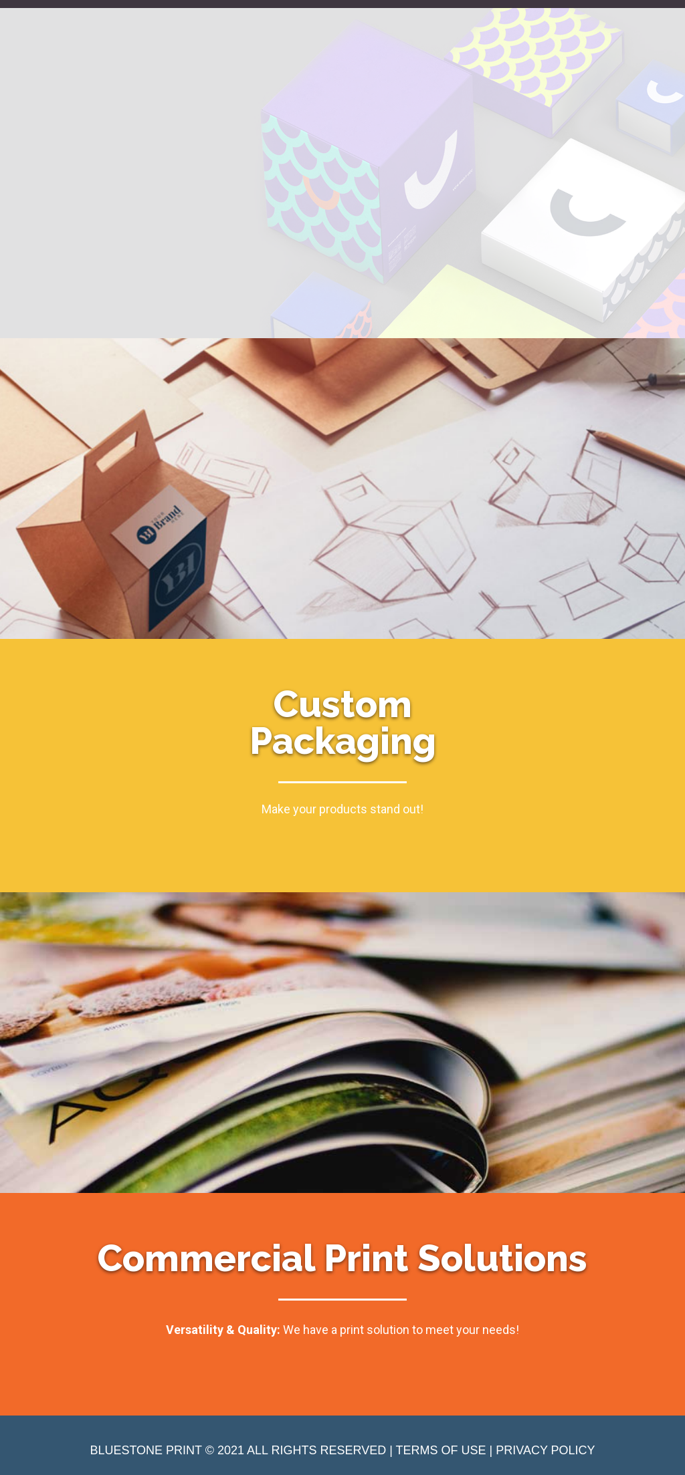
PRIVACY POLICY (545, 1450)
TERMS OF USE (441, 1450)
